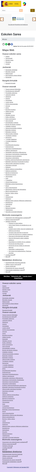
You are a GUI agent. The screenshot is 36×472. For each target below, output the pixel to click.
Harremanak (8, 58)
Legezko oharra (27, 276)
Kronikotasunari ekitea (12, 91)
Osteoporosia (9, 197)
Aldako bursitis (9, 111)
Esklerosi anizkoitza (11, 171)
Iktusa (7, 186)
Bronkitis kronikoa (10, 109)
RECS (7, 257)
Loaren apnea (9, 102)
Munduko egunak (10, 72)
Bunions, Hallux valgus (11, 193)
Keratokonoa (9, 202)
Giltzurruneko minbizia (11, 134)
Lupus (7, 195)
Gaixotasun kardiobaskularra (13, 148)
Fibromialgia (8, 176)
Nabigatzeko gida (16, 276)
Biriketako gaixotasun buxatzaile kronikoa (17, 161)
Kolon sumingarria (10, 119)
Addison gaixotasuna (11, 150)
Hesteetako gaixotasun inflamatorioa (15, 152)
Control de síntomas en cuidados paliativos (21, 234)
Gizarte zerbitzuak (10, 266)
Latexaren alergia (10, 95)
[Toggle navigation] (32, 10)
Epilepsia (8, 167)
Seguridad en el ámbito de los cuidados (20, 242)
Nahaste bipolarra (10, 208)
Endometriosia (9, 147)
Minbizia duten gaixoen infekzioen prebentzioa (18, 200)
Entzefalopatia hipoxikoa (12, 145)
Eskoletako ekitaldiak (11, 70)
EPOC (7, 143)
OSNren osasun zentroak (13, 264)
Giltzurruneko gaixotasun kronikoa (14, 163)
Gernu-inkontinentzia (11, 187)
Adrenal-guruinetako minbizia (13, 128)
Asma (7, 108)
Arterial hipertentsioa (11, 182)
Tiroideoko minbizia (10, 135)
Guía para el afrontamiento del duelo (19, 236)
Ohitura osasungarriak (12, 219)
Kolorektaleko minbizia (11, 122)
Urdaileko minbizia (10, 126)
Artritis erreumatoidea (11, 104)
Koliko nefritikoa (10, 117)
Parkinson (8, 199)
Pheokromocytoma (10, 174)
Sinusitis (7, 206)
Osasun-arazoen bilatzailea (12, 89)
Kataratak (8, 113)
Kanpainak (8, 77)
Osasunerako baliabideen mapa (15, 270)
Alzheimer (8, 96)
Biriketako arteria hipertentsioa (14, 184)
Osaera (7, 56)
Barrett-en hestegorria (11, 173)
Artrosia (7, 106)
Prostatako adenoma (11, 93)
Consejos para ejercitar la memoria (18, 232)
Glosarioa (8, 62)
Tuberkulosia (9, 210)
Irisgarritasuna (18, 278)
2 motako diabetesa (11, 141)
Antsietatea (8, 100)
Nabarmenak (9, 73)
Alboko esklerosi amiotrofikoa (13, 169)
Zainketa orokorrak (10, 221)
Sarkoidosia (8, 204)
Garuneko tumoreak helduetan (13, 212)
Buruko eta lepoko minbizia (13, 124)
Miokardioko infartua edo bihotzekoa (15, 189)
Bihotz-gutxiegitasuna (11, 191)
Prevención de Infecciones (16, 244)
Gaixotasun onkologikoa (12, 158)
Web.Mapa (7, 276)
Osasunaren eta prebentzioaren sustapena (18, 218)
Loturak (7, 64)
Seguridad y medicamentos (16, 249)
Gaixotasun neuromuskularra (13, 156)
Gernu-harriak (9, 121)
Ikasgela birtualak (10, 83)
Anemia (7, 98)
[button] (2, 19)
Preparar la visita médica (15, 223)
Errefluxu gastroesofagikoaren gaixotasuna (17, 160)
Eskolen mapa (9, 60)
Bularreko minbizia (10, 130)
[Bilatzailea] (10, 10)
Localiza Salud (10, 255)
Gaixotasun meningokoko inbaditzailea (16, 154)
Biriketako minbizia (10, 132)
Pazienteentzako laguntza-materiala (15, 262)
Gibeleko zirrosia (10, 115)
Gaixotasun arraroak (11, 165)
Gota (6, 178)
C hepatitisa (8, 180)
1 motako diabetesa (11, 139)
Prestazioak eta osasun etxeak (14, 268)
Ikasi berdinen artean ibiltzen (13, 75)
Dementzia (8, 137)
